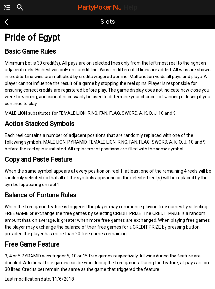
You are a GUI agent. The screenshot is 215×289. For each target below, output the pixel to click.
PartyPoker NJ (107, 7)
